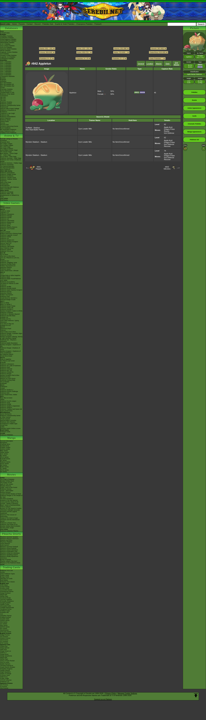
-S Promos (3, 686)
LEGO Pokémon (5, 118)
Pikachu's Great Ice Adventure (10, 553)
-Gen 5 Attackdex (5, 68)
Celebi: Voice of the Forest (8, 487)
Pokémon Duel (5, 296)
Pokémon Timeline (6, 102)
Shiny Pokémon (5, 169)
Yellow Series (4, 452)
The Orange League (6, 145)
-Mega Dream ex (5, 651)
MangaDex (3, 442)
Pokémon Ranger (5, 373)
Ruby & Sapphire (5, 359)
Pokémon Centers (6, 104)
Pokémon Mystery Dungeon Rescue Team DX (9, 242)
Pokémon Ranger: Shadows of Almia (10, 348)
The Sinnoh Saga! (6, 152)
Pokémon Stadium (6, 407)
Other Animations (5, 189)
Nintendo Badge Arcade (7, 299)
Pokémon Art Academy (7, 282)
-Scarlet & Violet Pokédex (8, 55)
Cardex (2, 87)
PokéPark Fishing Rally (7, 380)
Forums (22, 24)
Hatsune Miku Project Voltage (9, 108)
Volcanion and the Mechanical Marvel (9, 520)
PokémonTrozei (5, 377)
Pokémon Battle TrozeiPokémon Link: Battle (10, 279)
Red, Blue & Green (6, 398)
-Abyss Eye (4, 646)
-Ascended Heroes (6, 590)
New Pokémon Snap (6, 248)
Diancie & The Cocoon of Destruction (8, 515)
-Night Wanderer (5, 672)
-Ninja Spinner (4, 648)
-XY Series (3, 623)
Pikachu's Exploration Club (8, 551)
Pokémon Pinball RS (7, 372)
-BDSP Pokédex (5, 50)
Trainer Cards (4, 575)
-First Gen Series (5, 632)
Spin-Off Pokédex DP (7, 84)
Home (14, 24)
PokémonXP (4, 107)
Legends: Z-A (4, 212)
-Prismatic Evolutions (7, 601)
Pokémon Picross (5, 291)
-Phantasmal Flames (7, 591)
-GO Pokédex (4, 54)
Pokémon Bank (5, 277)
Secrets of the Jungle (7, 527)
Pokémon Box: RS (6, 370)
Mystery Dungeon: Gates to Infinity (11, 311)
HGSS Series (4, 463)
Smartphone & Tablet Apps (8, 423)
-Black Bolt (3, 594)
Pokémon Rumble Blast (7, 316)
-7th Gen (3, 100)
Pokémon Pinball (5, 404)
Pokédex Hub (47, 24)
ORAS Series (4, 470)
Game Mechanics (5, 91)
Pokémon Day (4, 115)
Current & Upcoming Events (9, 126)
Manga (11, 438)
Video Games (11, 203)
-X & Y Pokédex (5, 44)
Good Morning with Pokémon (9, 187)
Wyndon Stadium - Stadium (36, 142)
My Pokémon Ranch (6, 354)
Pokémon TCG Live (6, 251)
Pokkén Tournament (6, 295)
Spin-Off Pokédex (5, 83)
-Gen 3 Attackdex (5, 65)
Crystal (2, 388)
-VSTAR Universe (5, 680)
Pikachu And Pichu (6, 540)
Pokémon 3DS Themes (7, 422)
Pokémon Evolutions (6, 176)
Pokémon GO (4, 219)
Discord (38, 24)
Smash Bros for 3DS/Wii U (8, 298)
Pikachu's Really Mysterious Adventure (9, 557)
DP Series (3, 460)
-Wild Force (4, 677)
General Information (6, 441)
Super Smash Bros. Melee (8, 394)
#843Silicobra (167, 168)
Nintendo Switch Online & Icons (10, 428)
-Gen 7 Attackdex (5, 71)
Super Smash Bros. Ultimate (9, 270)
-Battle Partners (5, 664)
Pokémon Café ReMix (7, 220)
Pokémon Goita (5, 431)
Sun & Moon (4, 254)
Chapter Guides (5, 447)
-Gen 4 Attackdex (5, 66)
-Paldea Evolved (5, 617)
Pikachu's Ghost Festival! (8, 548)
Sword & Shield (5, 232)
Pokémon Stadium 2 (6, 390)
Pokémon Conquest (6, 312)
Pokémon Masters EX (7, 222)
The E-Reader (4, 382)
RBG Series (4, 450)
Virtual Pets (4, 425)
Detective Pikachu (6, 267)
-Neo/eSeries (4, 630)
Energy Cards (4, 577)
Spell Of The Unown (6, 484)
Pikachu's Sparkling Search (9, 555)
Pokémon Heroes (5, 489)
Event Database (5, 128)
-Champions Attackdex (7, 76)
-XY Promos (4, 641)
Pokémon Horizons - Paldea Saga (11, 163)
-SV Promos (4, 636)
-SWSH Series (4, 620)
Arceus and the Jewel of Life (9, 502)
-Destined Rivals (5, 598)
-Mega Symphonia (6, 656)
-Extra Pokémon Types (7, 574)
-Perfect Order (4, 588)
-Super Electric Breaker (7, 667)
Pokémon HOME (5, 237)
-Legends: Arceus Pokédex (9, 52)
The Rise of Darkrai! (6, 498)
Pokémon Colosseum (7, 364)
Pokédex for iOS (5, 325)
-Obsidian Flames (6, 615)
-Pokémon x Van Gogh (7, 113)
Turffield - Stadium (33, 128)
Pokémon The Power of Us (8, 524)
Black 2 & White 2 (6, 304)
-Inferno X (3, 652)
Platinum (3, 330)
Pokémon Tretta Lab (6, 307)
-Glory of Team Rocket (7, 661)
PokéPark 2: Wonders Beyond (9, 314)
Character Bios (5, 142)
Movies (11, 474)
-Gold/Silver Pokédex (7, 37)
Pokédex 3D (4, 317)
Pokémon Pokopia (6, 216)
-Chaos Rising (4, 586)
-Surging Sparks (5, 603)
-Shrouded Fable (5, 606)
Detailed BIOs (4, 446)
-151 (1, 614)
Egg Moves (176, 64)
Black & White (4, 303)
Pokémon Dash (5, 367)
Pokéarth (98, 24)
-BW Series (4, 625)
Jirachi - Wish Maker (6, 490)
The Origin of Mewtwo (7, 479)
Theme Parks (4, 121)
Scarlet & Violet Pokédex (64, 24)
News (2, 31)
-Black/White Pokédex (7, 42)
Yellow (2, 399)
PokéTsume (4, 200)
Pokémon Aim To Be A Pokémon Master (10, 160)
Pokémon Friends (6, 217)
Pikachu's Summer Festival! (9, 546)
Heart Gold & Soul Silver (8, 332)
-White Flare (4, 596)
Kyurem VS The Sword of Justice (10, 508)
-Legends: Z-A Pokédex (7, 57)
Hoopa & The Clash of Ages (9, 518)
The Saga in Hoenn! (6, 148)
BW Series (3, 465)
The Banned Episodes (7, 168)
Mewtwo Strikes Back (7, 481)
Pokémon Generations (7, 172)
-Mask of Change (5, 673)
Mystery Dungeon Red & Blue (9, 375)
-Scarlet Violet (4, 619)
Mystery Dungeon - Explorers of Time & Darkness (10, 352)
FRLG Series (4, 457)
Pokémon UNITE (5, 224)
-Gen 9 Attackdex (5, 75)
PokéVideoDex (5, 185)
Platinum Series (5, 462)
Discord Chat (4, 124)
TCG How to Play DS (7, 324)
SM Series (3, 471)
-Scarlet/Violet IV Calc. (7, 92)
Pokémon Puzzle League (8, 401)
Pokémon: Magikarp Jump (8, 262)
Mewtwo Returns (5, 486)
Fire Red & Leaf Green (7, 361)
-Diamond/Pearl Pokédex (8, 41)
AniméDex (3, 140)
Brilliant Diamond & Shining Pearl (11, 233)
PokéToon (3, 181)
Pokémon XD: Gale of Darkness (10, 365)
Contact (30, 24)
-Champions (4, 95)
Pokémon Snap (5, 402)
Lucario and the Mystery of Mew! (10, 494)
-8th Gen (3, 99)
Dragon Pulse (169, 129)
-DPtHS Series (5, 627)
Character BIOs (5, 444)
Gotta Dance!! (4, 545)
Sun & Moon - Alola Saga (8, 156)
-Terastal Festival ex (6, 665)
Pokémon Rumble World (8, 288)
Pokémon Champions (7, 214)
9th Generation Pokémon (8, 129)
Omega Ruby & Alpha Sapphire (10, 275)
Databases (11, 28)
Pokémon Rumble (6, 335)
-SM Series (3, 622)
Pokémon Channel (6, 369)
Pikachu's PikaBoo (6, 542)
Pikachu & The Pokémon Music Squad (10, 563)
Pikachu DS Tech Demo (7, 378)
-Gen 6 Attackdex (5, 70)
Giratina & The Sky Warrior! (9, 500)
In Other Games (5, 417)
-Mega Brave (4, 654)
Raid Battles (4, 580)
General (141, 64)
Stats (168, 64)
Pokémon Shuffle (5, 287)
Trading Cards (11, 567)
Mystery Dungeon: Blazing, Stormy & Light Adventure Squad (11, 337)
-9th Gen (3, 97)
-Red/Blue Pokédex (6, 36)
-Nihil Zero (3, 649)
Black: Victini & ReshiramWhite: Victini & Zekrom (10, 506)
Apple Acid (168, 127)
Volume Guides (5, 449)
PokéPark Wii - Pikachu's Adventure (8, 340)
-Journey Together (6, 599)
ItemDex (3, 78)
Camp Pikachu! (5, 543)
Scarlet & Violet (5, 211)
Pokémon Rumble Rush (7, 264)
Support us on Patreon (103, 699)
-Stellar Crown (4, 604)
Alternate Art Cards (6, 578)
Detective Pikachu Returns (8, 227)
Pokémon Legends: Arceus (9, 235)
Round (166, 131)
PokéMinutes (4, 184)
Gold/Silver (3, 386)
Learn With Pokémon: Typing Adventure (9, 321)
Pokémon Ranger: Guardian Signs (11, 333)
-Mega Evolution (5, 593)
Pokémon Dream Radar (7, 306)
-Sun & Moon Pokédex (7, 46)
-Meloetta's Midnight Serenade (10, 510)
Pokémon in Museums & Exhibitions (8, 111)
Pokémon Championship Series (10, 105)
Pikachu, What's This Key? (8, 561)
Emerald (3, 362)
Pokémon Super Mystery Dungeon (11, 290)
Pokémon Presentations (8, 116)
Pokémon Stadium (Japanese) (10, 406)
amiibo (2, 427)
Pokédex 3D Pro (5, 319)
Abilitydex (3, 81)
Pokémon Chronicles (7, 164)
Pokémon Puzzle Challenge (9, 391)
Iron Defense (169, 133)
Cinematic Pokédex (6, 89)
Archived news (5, 33)
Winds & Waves (5, 208)
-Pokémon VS (4, 681)
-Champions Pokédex (7, 58)
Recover (167, 146)
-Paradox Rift (4, 612)
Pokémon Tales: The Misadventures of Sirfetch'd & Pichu (9, 195)
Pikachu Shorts (11, 534)
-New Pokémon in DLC (7, 131)
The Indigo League (6, 143)
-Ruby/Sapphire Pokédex (8, 39)
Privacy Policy (110, 693)
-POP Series (4, 643)
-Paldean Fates (5, 611)
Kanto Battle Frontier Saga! (9, 150)
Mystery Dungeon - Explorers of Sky (10, 345)
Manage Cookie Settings (127, 693)
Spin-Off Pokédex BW (7, 86)
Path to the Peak (5, 182)
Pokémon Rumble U (6, 309)
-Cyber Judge (4, 678)
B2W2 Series (4, 467)
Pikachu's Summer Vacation (9, 537)
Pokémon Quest (5, 269)
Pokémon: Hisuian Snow (8, 177)
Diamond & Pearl (5, 328)
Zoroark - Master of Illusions (9, 503)
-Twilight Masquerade (7, 607)
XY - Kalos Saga (5, 155)
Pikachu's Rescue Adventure (9, 538)
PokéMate (3, 383)
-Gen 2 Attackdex (5, 63)
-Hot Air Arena (4, 662)
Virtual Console (5, 419)
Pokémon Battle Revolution (9, 343)
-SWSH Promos (5, 638)
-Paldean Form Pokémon (8, 133)
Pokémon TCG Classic (7, 582)
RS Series (3, 455)
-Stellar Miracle (5, 670)
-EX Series (3, 628)
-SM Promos (4, 640)
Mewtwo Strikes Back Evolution (10, 526)
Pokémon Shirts (5, 120)
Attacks (159, 64)
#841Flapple (39, 168)
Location (149, 64)
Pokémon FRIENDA (6, 435)
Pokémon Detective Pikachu (9, 531)
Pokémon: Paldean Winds (8, 179)
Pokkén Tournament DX (7, 266)
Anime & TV (11, 135)
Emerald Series (5, 459)
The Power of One (6, 482)
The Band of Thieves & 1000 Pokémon (9, 284)
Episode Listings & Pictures (9, 139)
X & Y (2, 274)
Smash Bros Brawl (6, 356)
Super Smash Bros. (6, 411)
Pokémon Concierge (6, 192)
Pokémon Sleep (5, 225)
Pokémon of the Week (7, 94)
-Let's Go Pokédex (6, 47)
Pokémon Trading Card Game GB (11, 409)
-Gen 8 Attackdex (5, 73)
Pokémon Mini (4, 393)
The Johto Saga (5, 147)
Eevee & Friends (5, 559)
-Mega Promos (5, 635)
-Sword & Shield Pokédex (8, 49)
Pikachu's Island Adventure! (9, 550)
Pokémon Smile (5, 245)
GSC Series (4, 454)
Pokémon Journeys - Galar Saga (10, 158)
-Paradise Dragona (6, 669)
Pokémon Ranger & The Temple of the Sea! (11, 496)
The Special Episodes (7, 166)
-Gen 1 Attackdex (5, 62)
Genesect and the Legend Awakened (8, 512)
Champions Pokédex (84, 24)
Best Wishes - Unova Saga (9, 153)
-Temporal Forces (5, 609)
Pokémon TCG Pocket (7, 229)
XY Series (3, 468)
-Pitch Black (4, 585)
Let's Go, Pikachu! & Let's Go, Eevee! (9, 258)
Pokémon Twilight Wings (8, 174)
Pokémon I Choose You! (8, 523)
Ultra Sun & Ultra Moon (7, 256)
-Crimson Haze (5, 675)
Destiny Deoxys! (5, 492)
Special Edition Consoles (8, 420)
